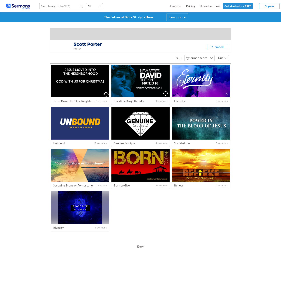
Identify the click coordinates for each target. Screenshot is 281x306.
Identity (58, 227)
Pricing (190, 6)
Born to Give (122, 185)
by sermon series (199, 58)
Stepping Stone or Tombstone (73, 185)
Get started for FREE (237, 6)
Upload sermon (210, 6)
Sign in (269, 6)
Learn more (177, 17)
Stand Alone (182, 143)
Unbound (59, 143)
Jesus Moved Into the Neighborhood (76, 101)
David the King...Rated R (129, 101)
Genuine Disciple (124, 143)
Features (175, 6)
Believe (179, 185)
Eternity (179, 101)
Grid (223, 58)
